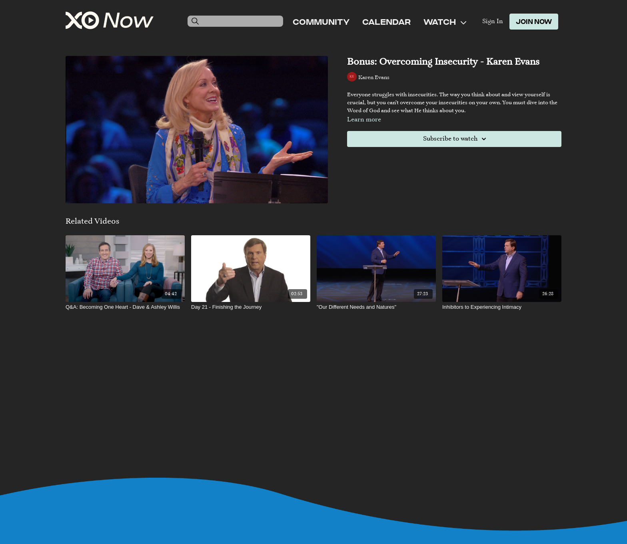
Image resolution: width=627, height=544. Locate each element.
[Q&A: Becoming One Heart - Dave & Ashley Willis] (125, 307)
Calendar (386, 21)
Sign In (492, 21)
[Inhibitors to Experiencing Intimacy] (501, 307)
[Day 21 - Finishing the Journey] (250, 307)
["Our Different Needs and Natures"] (376, 307)
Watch (444, 21)
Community (321, 21)
